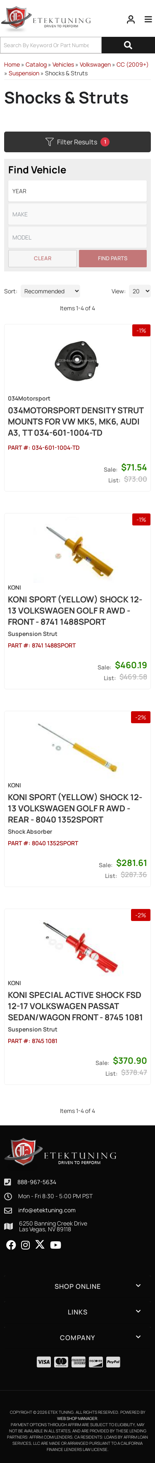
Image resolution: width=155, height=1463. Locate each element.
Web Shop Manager (77, 1418)
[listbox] (77, 190)
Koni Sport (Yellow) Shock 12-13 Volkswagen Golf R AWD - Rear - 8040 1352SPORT (75, 808)
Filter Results (77, 141)
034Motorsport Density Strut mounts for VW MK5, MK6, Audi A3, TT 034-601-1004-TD (75, 421)
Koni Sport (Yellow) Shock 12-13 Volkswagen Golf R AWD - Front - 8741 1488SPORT (75, 610)
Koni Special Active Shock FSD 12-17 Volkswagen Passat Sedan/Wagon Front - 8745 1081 (75, 1006)
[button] (77, 45)
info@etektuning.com (47, 1210)
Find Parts (112, 258)
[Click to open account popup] (131, 19)
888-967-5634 (36, 1182)
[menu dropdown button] (148, 19)
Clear (42, 258)
